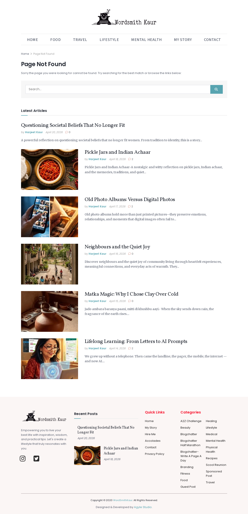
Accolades (153, 441)
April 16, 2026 (117, 254)
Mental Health (146, 39)
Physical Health (212, 449)
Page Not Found (43, 54)
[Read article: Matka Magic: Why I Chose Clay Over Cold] (49, 311)
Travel (80, 39)
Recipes (212, 458)
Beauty (185, 428)
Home (32, 39)
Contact (212, 39)
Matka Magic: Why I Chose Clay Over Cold (131, 294)
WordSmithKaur (122, 500)
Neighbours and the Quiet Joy (117, 247)
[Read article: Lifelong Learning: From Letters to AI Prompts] (49, 358)
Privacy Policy (154, 454)
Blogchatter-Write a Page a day (191, 456)
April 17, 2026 (117, 206)
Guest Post (188, 487)
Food (55, 39)
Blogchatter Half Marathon (190, 443)
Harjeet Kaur (34, 132)
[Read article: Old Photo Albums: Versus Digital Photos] (49, 216)
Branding (186, 467)
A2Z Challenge (191, 421)
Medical (211, 434)
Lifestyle (109, 39)
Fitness (185, 474)
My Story (183, 39)
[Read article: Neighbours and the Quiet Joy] (49, 264)
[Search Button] (216, 89)
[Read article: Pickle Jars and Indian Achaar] (49, 169)
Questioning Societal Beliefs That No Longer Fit (73, 125)
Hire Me (150, 434)
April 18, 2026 (117, 159)
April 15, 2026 (117, 301)
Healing (211, 421)
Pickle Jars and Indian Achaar (118, 152)
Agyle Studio (143, 507)
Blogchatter (188, 434)
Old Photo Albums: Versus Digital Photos (130, 199)
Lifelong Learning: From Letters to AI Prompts (136, 341)
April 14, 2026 (117, 348)
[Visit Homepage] (124, 16)
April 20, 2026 (54, 132)
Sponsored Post (214, 473)
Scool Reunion (216, 465)
